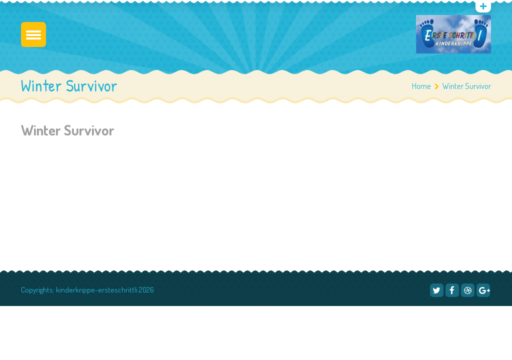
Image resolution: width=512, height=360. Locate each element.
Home (421, 85)
